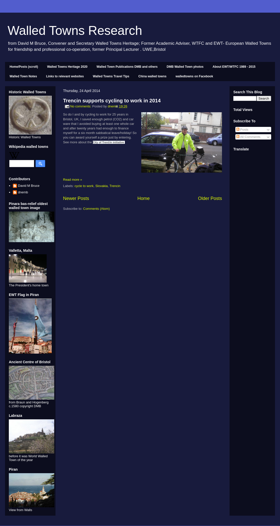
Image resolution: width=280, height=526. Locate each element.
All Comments (248, 137)
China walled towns (152, 76)
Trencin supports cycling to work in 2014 (112, 100)
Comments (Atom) (96, 209)
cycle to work (84, 186)
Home (143, 198)
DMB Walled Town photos (185, 66)
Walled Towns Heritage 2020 (67, 66)
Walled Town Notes (23, 76)
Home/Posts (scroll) (24, 66)
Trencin (114, 186)
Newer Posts (76, 198)
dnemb (23, 192)
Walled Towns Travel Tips (111, 76)
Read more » (72, 179)
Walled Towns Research (75, 31)
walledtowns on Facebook (194, 76)
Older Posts (210, 198)
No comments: (81, 106)
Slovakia (101, 186)
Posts (242, 129)
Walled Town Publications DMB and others (127, 66)
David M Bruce (28, 186)
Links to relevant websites (65, 76)
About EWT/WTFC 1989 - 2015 (234, 66)
